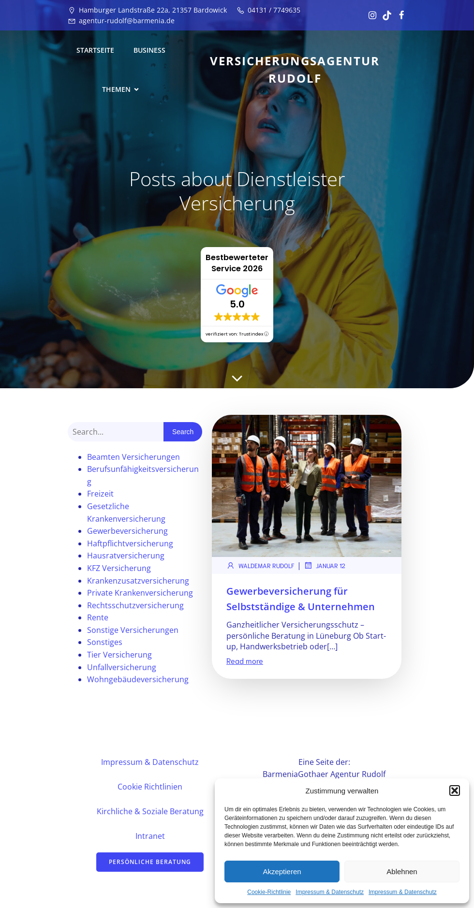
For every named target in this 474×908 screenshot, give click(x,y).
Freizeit (100, 493)
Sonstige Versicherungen (132, 630)
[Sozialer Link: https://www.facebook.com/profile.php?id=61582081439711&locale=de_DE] (399, 15)
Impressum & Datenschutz (330, 892)
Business (149, 50)
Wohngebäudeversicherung (138, 679)
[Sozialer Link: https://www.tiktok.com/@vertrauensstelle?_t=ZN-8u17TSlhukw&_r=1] (384, 15)
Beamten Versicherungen (133, 457)
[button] (454, 790)
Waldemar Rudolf (260, 565)
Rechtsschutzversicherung (135, 605)
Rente (97, 617)
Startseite (95, 50)
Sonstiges (104, 642)
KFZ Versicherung (119, 568)
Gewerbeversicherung (127, 531)
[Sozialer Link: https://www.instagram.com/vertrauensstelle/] (370, 15)
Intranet (150, 836)
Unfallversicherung (121, 667)
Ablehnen (401, 871)
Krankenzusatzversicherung (138, 580)
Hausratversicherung (125, 555)
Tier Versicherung (119, 654)
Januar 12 (324, 565)
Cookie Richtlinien (150, 786)
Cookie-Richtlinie (269, 892)
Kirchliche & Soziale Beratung (150, 811)
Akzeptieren (282, 871)
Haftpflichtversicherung (130, 543)
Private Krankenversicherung (140, 592)
